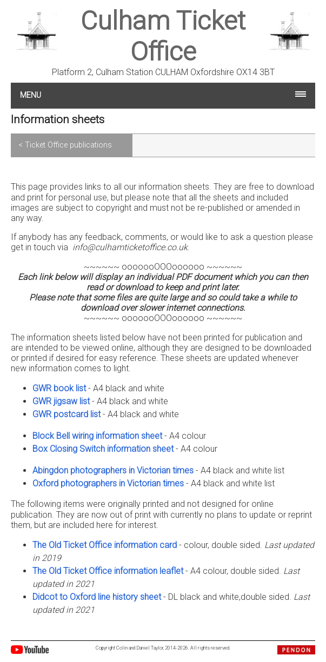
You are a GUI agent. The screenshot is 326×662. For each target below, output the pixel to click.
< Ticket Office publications (65, 145)
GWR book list (59, 388)
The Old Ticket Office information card (104, 545)
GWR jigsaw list (61, 401)
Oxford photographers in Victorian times (108, 483)
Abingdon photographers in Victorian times (113, 470)
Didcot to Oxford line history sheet (96, 597)
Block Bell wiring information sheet (97, 436)
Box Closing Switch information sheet (103, 449)
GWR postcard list (66, 414)
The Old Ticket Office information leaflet (107, 571)
